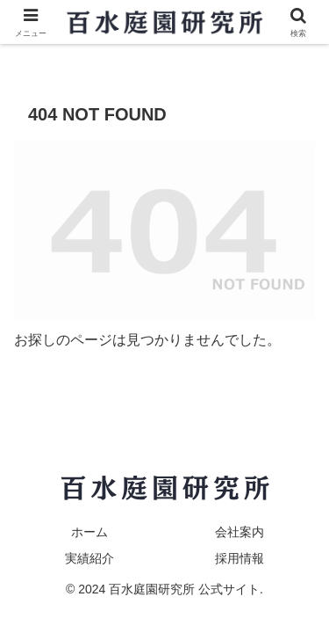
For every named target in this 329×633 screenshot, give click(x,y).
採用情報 (239, 558)
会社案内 (239, 532)
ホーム (89, 532)
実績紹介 (89, 558)
